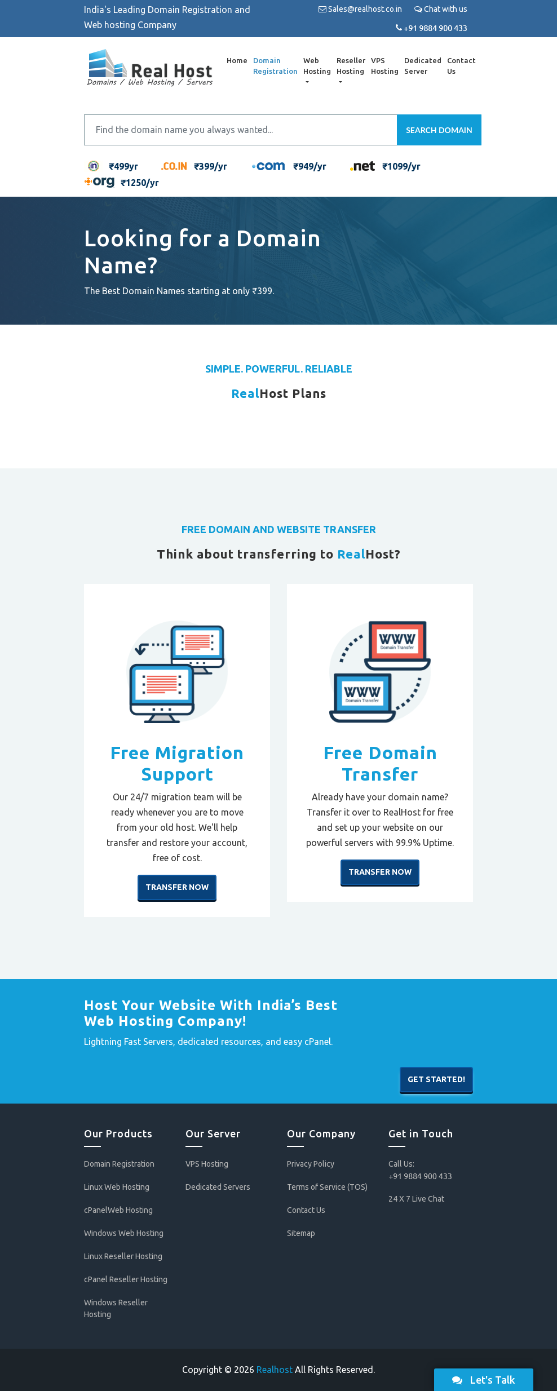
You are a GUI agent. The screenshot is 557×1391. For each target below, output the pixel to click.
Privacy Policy (310, 1163)
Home (236, 60)
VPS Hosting (383, 66)
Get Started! (436, 1079)
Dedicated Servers (217, 1186)
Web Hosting (316, 66)
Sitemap (301, 1233)
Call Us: (420, 1169)
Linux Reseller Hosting (123, 1256)
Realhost (275, 1370)
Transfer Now (177, 887)
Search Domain (439, 130)
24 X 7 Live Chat (416, 1198)
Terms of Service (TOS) (327, 1186)
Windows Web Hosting (123, 1233)
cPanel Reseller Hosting (125, 1279)
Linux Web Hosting (116, 1186)
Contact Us (460, 66)
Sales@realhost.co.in (360, 9)
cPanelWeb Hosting (118, 1210)
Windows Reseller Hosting (116, 1308)
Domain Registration (274, 66)
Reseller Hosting (349, 66)
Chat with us (440, 9)
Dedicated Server (421, 66)
